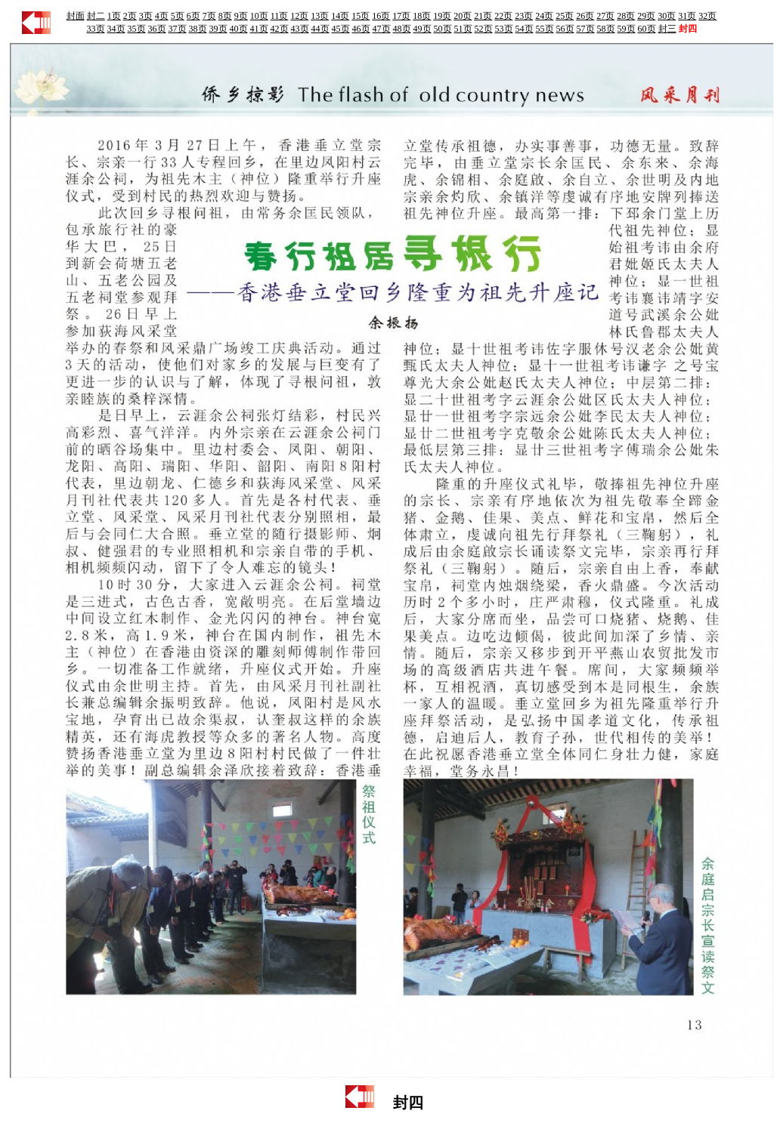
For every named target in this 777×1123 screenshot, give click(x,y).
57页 (586, 28)
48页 (402, 28)
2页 (130, 16)
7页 (209, 16)
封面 (76, 16)
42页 (280, 28)
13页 (320, 16)
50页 (443, 28)
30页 (667, 16)
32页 (707, 16)
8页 (225, 16)
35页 (137, 28)
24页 (544, 16)
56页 (565, 28)
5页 (177, 16)
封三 (667, 28)
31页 (687, 16)
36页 (157, 28)
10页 (259, 16)
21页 (483, 16)
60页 (647, 28)
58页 (606, 28)
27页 (605, 16)
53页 (504, 28)
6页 (193, 16)
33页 (96, 28)
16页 (381, 16)
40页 (239, 28)
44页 (320, 28)
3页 (146, 16)
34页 (116, 28)
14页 (340, 16)
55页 (545, 28)
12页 (299, 16)
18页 (422, 16)
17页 (401, 16)
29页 (646, 16)
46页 (361, 28)
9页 (241, 16)
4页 (162, 16)
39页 (218, 28)
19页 (442, 16)
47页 (382, 28)
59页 (627, 28)
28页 (626, 16)
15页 (360, 16)
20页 (463, 16)
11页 (280, 16)
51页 (463, 28)
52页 (484, 28)
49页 (422, 28)
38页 (198, 28)
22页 (503, 16)
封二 (96, 16)
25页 (565, 16)
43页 (300, 28)
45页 (341, 28)
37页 (178, 28)
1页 (114, 16)
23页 (524, 16)
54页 (524, 28)
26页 (585, 16)
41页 (259, 28)
